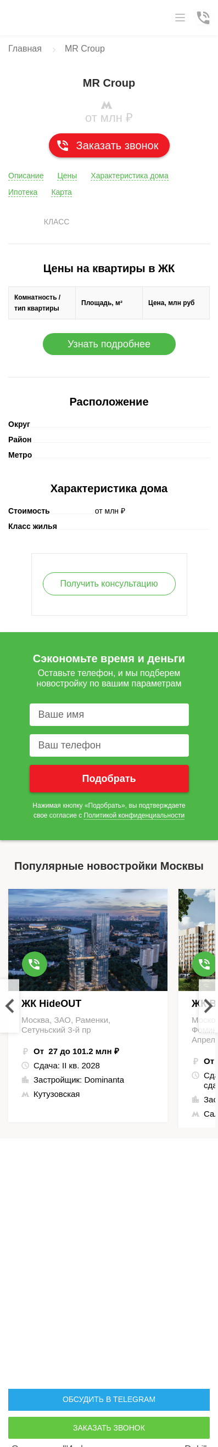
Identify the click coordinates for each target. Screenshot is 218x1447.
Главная (25, 48)
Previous (9, 1005)
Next (208, 1005)
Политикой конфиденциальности (134, 815)
